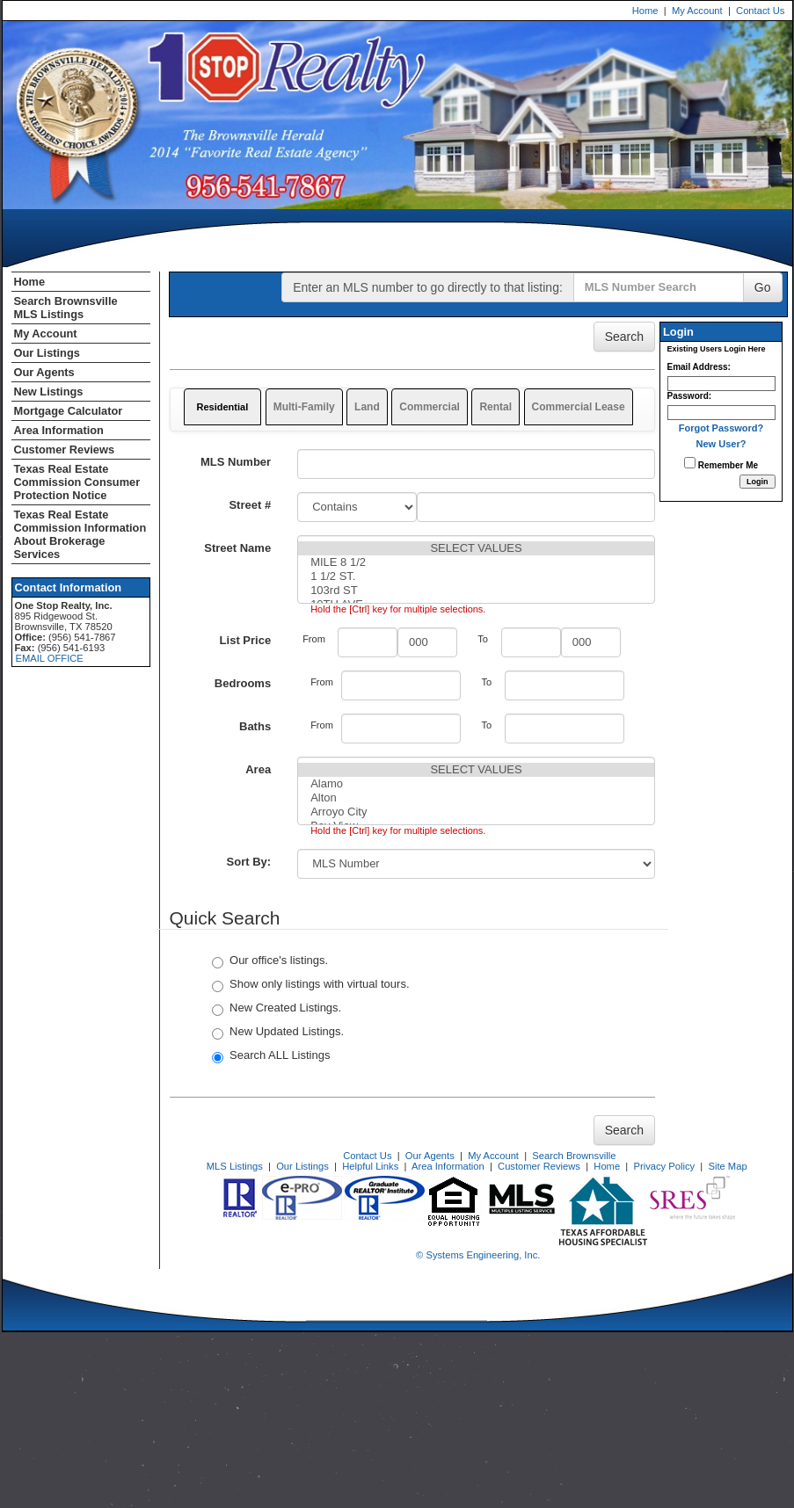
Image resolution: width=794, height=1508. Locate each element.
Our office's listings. (270, 960)
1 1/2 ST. (476, 576)
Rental (495, 407)
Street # (250, 504)
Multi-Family (304, 407)
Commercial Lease (578, 407)
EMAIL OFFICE (50, 658)
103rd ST (476, 591)
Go (762, 287)
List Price (246, 640)
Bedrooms (243, 683)
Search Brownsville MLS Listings (66, 307)
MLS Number (235, 461)
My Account (697, 10)
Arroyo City (476, 812)
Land (367, 407)
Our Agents (44, 372)
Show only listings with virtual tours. (310, 984)
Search (624, 337)
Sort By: (249, 861)
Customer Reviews (64, 449)
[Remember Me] (690, 462)
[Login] (757, 482)
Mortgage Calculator (68, 410)
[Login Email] (721, 383)
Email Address (697, 367)
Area (258, 769)
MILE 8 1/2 (476, 562)
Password (688, 396)
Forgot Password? (721, 428)
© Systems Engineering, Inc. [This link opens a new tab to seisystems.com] (478, 1255)
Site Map (727, 1166)
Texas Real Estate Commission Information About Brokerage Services (80, 534)
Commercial (429, 407)
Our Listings (47, 352)
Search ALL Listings (271, 1055)
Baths (255, 726)
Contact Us (760, 10)
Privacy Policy (664, 1166)
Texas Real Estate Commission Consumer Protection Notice (77, 482)
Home (645, 10)
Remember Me (721, 463)
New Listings (49, 391)
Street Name (237, 548)
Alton (476, 798)
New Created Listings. (276, 1008)
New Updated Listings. (278, 1032)
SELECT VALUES (476, 548)
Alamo (476, 784)
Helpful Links (370, 1166)
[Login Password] (721, 412)
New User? (721, 444)
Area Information (59, 430)
